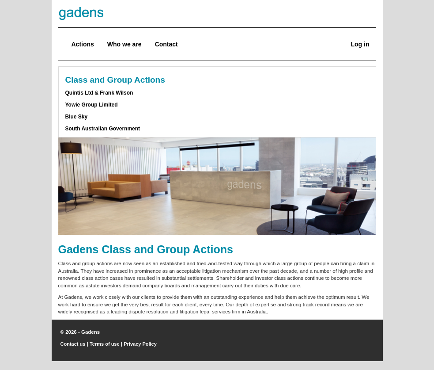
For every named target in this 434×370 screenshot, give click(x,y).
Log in (360, 44)
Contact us (73, 344)
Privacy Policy (140, 344)
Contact (166, 44)
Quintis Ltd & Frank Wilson (99, 93)
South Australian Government (102, 129)
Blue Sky (76, 117)
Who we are (124, 44)
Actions (83, 44)
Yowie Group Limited (91, 105)
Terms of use (105, 344)
